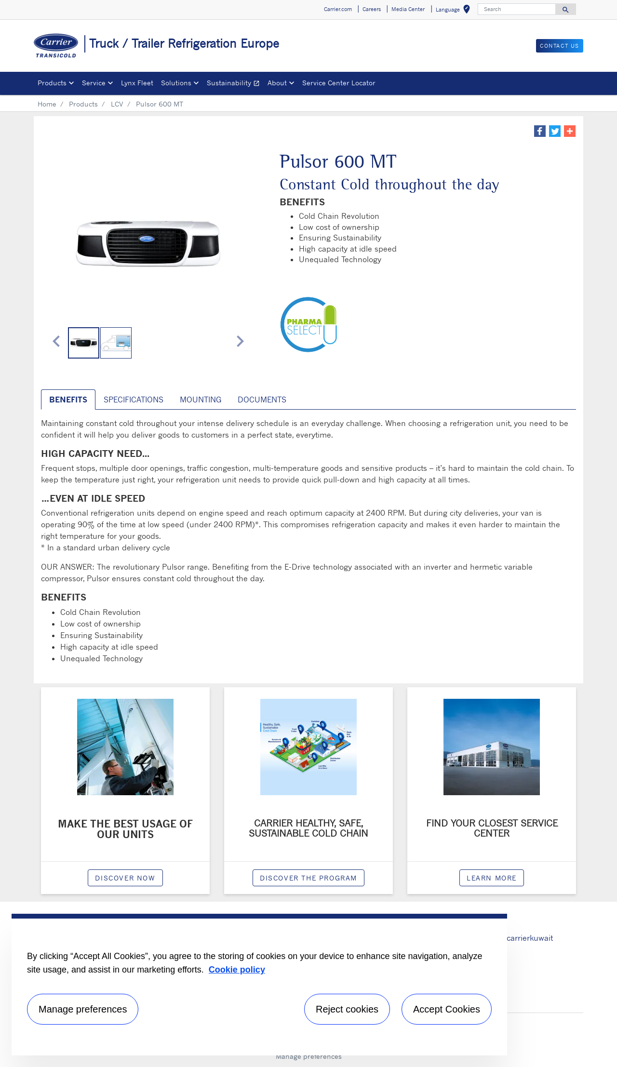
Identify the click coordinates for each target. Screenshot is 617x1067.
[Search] (517, 9)
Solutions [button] (176, 83)
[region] (259, 984)
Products (83, 104)
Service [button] (94, 83)
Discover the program (308, 878)
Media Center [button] (408, 9)
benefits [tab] (68, 399)
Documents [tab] (262, 399)
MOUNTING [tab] (200, 399)
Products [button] (52, 83)
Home (47, 104)
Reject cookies (347, 1009)
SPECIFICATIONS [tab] (133, 399)
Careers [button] (371, 9)
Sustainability (235, 84)
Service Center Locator (339, 83)
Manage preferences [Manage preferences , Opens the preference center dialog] (83, 1009)
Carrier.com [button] (338, 9)
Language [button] (455, 11)
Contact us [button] (559, 45)
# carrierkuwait (526, 938)
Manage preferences (309, 1056)
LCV (117, 104)
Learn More (492, 878)
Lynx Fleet (137, 83)
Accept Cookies (446, 1009)
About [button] (277, 83)
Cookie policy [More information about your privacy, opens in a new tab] (237, 969)
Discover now (125, 878)
